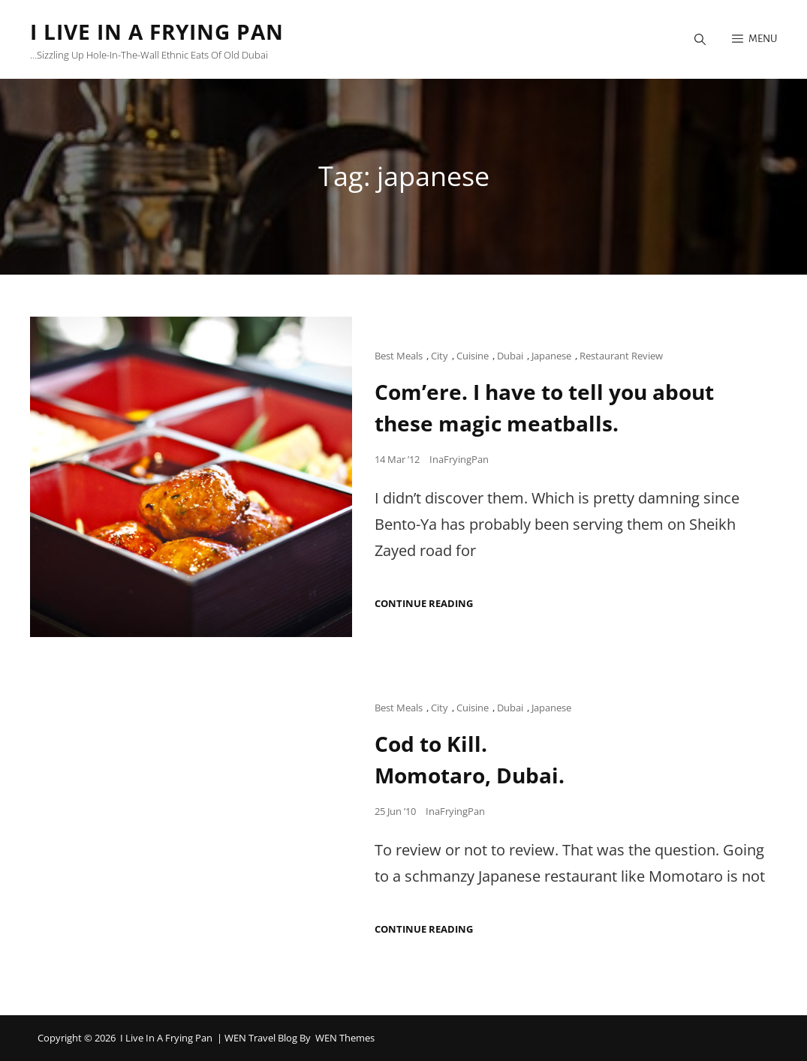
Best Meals (399, 355)
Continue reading (424, 603)
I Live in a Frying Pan (157, 31)
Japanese (551, 355)
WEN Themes (345, 1037)
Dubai (510, 355)
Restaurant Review (621, 355)
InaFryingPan (459, 459)
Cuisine (472, 355)
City (439, 355)
